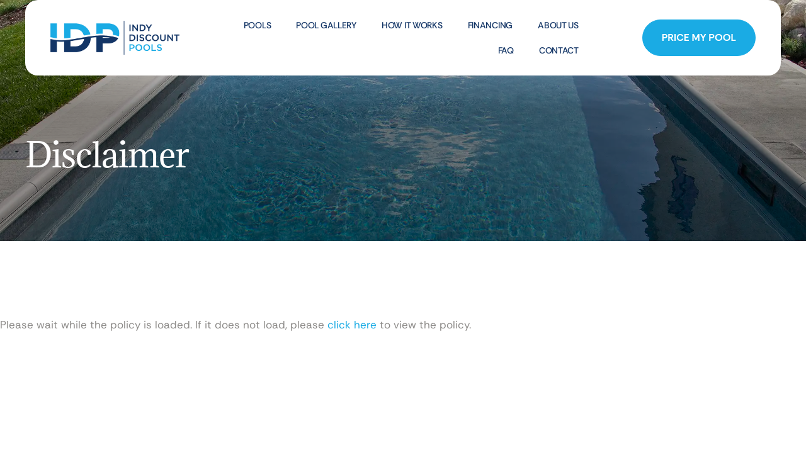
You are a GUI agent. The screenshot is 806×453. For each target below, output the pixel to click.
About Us (558, 25)
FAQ (506, 50)
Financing (490, 25)
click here (352, 325)
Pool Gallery (326, 25)
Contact (559, 50)
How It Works (412, 25)
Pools (257, 25)
